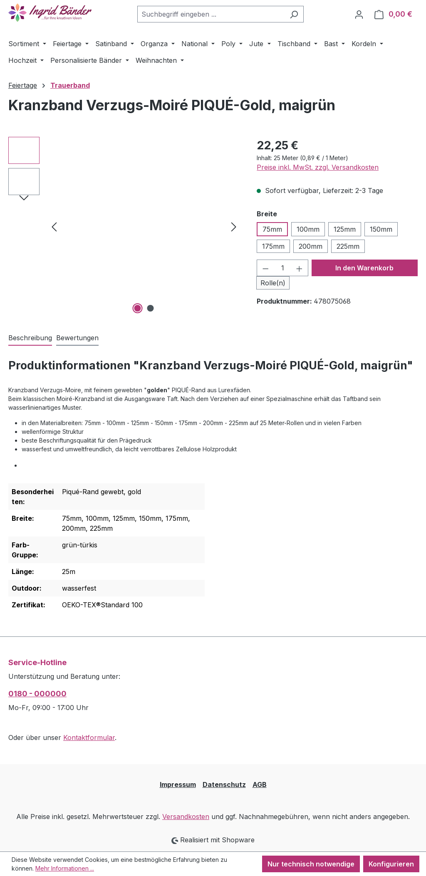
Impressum (178, 784)
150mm (381, 229)
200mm (310, 246)
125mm (345, 229)
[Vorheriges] (54, 226)
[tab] (30, 338)
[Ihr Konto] (359, 14)
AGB (260, 784)
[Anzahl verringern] (265, 268)
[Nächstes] (234, 226)
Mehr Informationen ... (64, 868)
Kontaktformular (89, 737)
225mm (348, 246)
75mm (272, 229)
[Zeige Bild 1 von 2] (137, 308)
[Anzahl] (283, 268)
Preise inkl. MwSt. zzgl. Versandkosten (318, 167)
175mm (273, 246)
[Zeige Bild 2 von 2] (150, 308)
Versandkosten (185, 816)
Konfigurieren (391, 864)
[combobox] (211, 14)
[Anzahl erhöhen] (299, 268)
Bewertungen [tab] (77, 338)
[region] (124, 226)
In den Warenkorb (364, 268)
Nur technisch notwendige (310, 864)
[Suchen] (294, 14)
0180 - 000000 (37, 693)
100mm (308, 229)
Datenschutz (224, 784)
